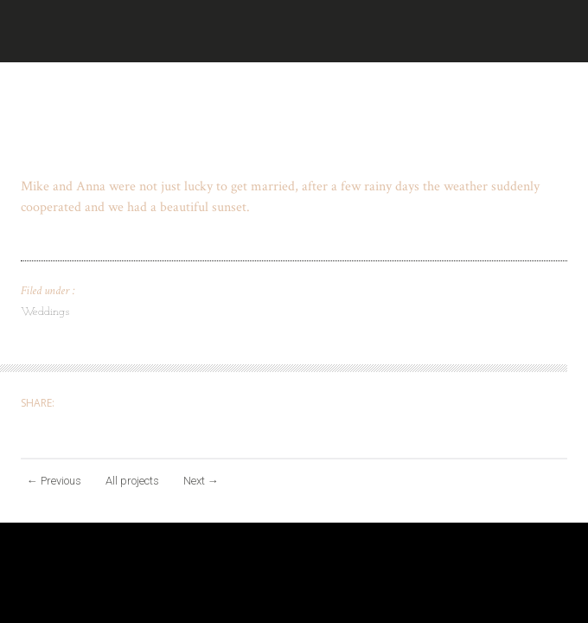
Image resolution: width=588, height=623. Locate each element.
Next (201, 480)
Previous (54, 480)
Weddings (45, 311)
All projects (132, 480)
